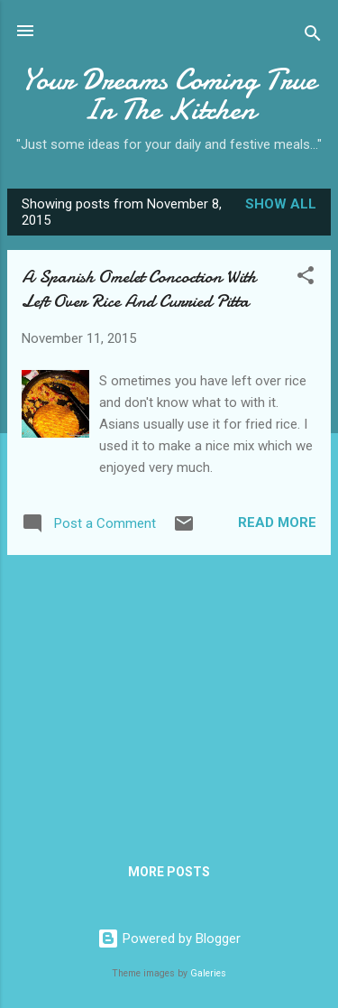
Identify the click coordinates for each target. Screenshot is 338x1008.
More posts (169, 872)
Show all (280, 204)
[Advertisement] (169, 695)
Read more (277, 522)
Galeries (208, 973)
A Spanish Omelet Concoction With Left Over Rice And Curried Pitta (139, 288)
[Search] (313, 36)
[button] (305, 278)
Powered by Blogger (169, 938)
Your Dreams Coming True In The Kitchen (169, 95)
